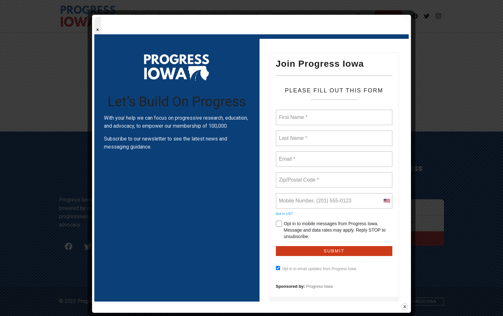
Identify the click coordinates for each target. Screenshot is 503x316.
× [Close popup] (97, 30)
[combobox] (386, 201)
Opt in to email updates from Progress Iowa (316, 268)
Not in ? (284, 214)
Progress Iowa (319, 286)
